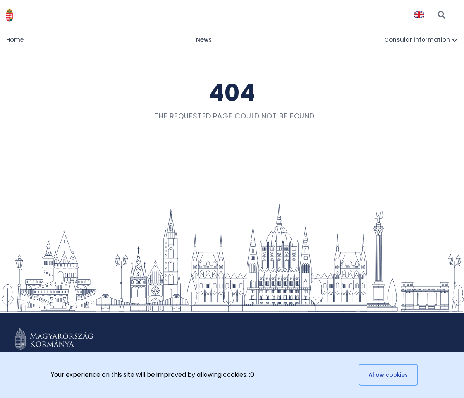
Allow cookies (388, 375)
